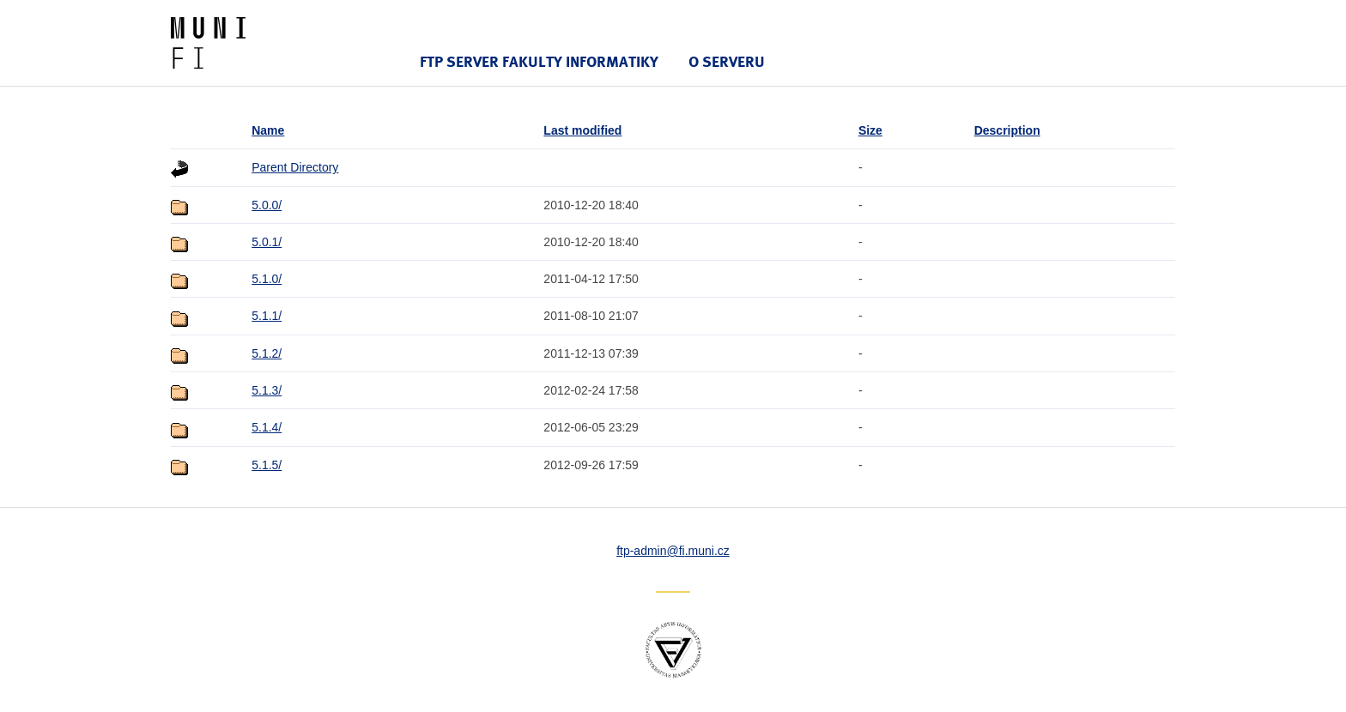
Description (1007, 130)
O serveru (726, 61)
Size (870, 130)
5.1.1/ (267, 316)
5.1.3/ (267, 390)
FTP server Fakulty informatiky (539, 61)
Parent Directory (295, 167)
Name (268, 130)
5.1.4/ (267, 427)
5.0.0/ (267, 205)
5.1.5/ (267, 465)
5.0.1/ (267, 242)
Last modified (582, 130)
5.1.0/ (267, 279)
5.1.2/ (267, 353)
